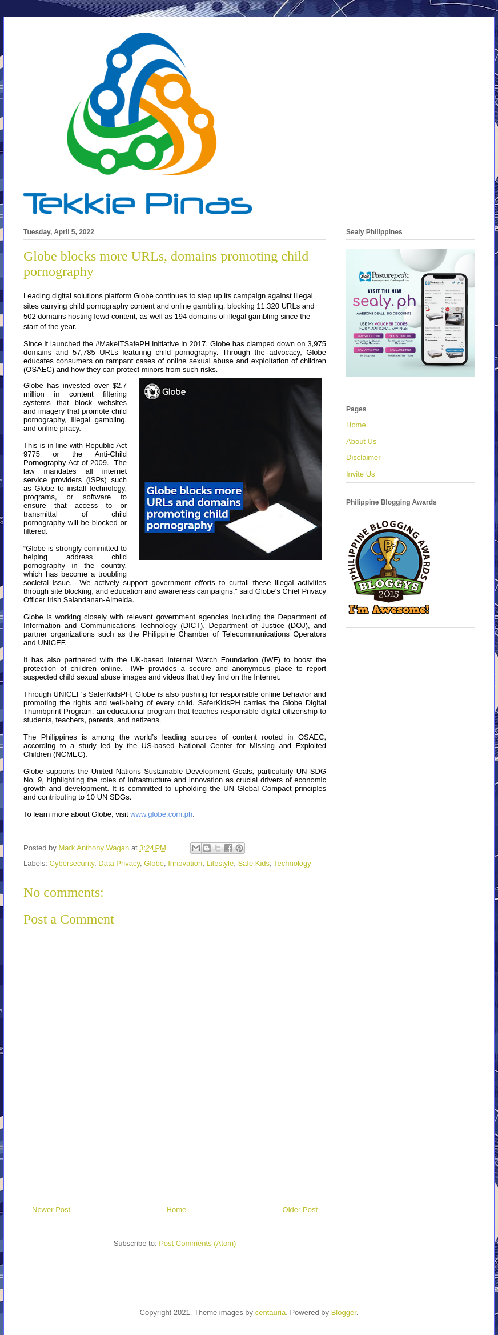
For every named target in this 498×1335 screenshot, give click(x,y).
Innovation (185, 863)
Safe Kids (254, 863)
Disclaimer (363, 457)
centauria (270, 1312)
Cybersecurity (72, 863)
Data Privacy (119, 863)
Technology (292, 863)
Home (177, 1209)
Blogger (343, 1312)
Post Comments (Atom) (197, 1243)
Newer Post (51, 1209)
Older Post (300, 1209)
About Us (361, 441)
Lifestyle (220, 863)
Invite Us (360, 474)
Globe (154, 863)
